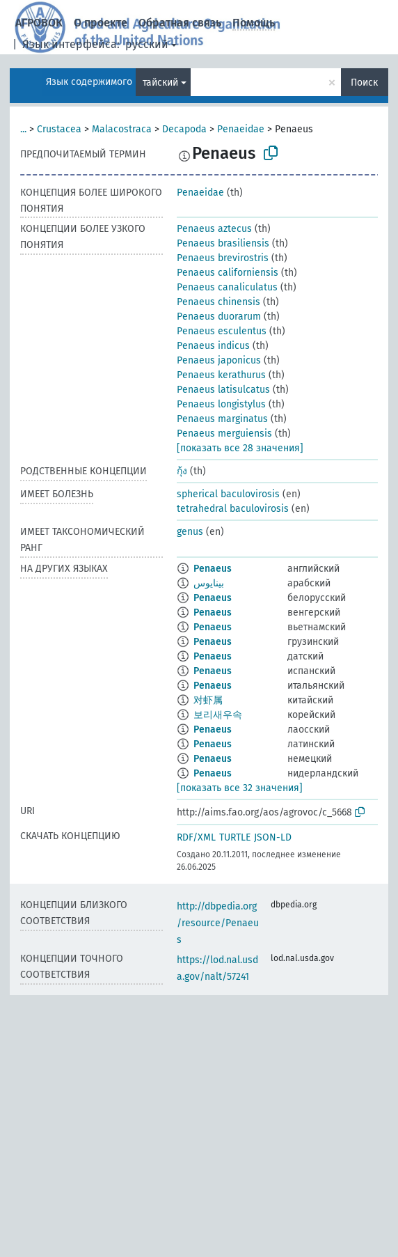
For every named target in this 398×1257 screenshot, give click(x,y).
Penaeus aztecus (214, 229)
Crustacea (59, 129)
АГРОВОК (39, 22)
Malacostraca (122, 129)
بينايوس (208, 583)
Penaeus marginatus (222, 419)
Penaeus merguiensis (224, 433)
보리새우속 (217, 715)
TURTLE (234, 837)
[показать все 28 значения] (240, 448)
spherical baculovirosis (228, 494)
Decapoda (184, 129)
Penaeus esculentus (221, 331)
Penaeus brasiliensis (223, 243)
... (23, 129)
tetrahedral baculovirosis (233, 509)
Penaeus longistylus (221, 404)
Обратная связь (179, 22)
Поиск (364, 82)
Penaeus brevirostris (223, 258)
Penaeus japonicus (219, 360)
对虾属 (208, 700)
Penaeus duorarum (219, 316)
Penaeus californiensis (227, 273)
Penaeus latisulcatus (223, 390)
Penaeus (212, 569)
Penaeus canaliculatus (227, 287)
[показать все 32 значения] (240, 788)
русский (146, 44)
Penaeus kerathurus (221, 375)
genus (190, 532)
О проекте (100, 22)
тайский (160, 82)
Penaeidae (240, 129)
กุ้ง (182, 471)
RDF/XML (196, 837)
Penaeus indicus (213, 346)
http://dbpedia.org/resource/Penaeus (218, 923)
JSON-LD (273, 837)
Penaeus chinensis (218, 302)
